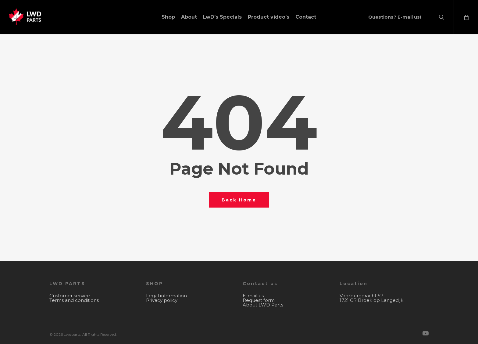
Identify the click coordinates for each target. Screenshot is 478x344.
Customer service (69, 296)
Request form (259, 300)
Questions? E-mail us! (394, 17)
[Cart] (466, 17)
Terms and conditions (74, 300)
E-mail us (253, 296)
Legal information (166, 296)
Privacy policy (161, 300)
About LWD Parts (263, 305)
